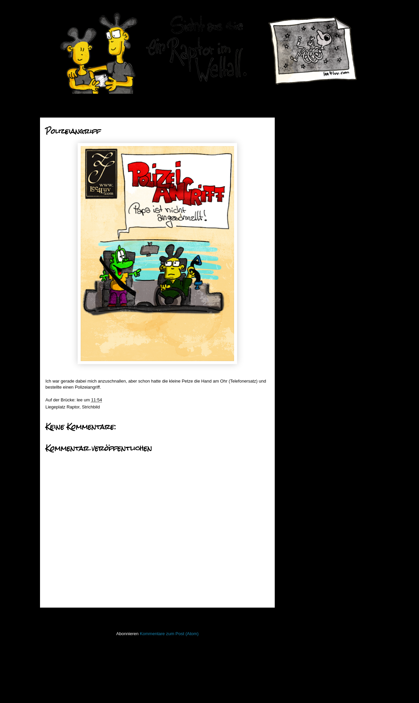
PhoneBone (297, 558)
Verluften (305, 190)
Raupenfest (308, 258)
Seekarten (296, 577)
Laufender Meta (301, 508)
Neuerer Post (60, 616)
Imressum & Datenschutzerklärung (319, 646)
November (308, 277)
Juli (302, 286)
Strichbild (91, 406)
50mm (292, 428)
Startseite (159, 616)
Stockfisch (296, 597)
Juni (302, 294)
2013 (298, 364)
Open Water (297, 548)
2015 (298, 347)
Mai (302, 303)
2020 (298, 124)
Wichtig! (304, 207)
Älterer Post (255, 616)
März (303, 320)
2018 (298, 141)
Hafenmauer (298, 468)
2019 (298, 132)
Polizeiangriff (309, 232)
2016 (298, 158)
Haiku (291, 478)
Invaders (294, 488)
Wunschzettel (310, 181)
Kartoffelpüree (310, 215)
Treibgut (294, 617)
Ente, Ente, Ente (313, 173)
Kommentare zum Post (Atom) (169, 633)
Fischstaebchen (301, 458)
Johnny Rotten (311, 266)
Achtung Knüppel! (314, 250)
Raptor (73, 406)
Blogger (221, 689)
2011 (298, 382)
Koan (291, 498)
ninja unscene (299, 538)
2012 (298, 373)
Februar (306, 328)
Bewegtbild (296, 438)
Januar (305, 337)
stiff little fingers (301, 587)
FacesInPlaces (300, 448)
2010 (298, 390)
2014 (298, 356)
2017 (298, 149)
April (303, 311)
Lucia (302, 199)
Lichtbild (294, 528)
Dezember (308, 165)
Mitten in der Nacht (315, 224)
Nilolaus (304, 241)
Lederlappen (298, 518)
